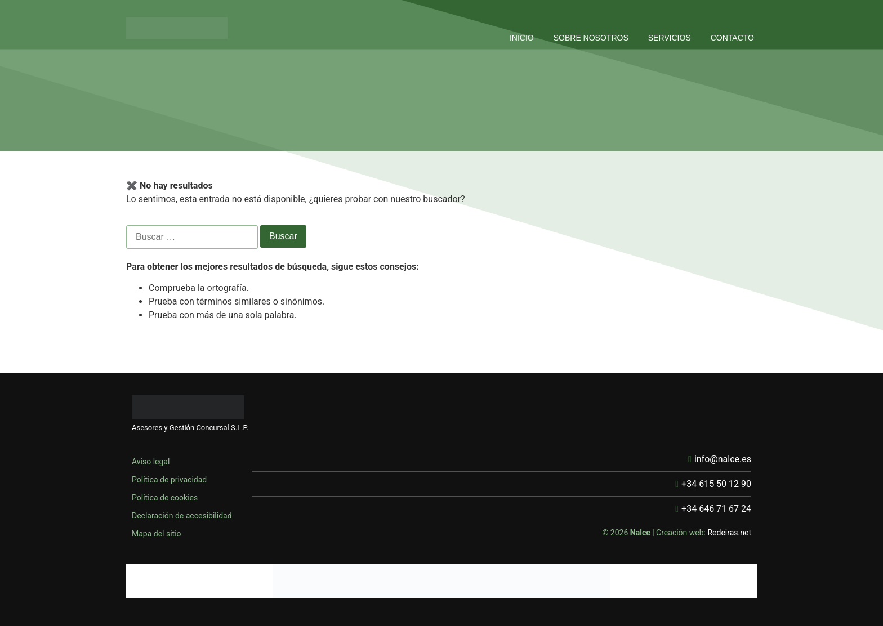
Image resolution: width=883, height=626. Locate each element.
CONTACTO (732, 37)
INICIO (522, 37)
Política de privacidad (169, 479)
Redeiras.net (729, 532)
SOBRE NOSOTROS (591, 37)
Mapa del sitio (156, 533)
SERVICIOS (669, 37)
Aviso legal (151, 461)
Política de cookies (165, 497)
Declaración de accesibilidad (182, 515)
